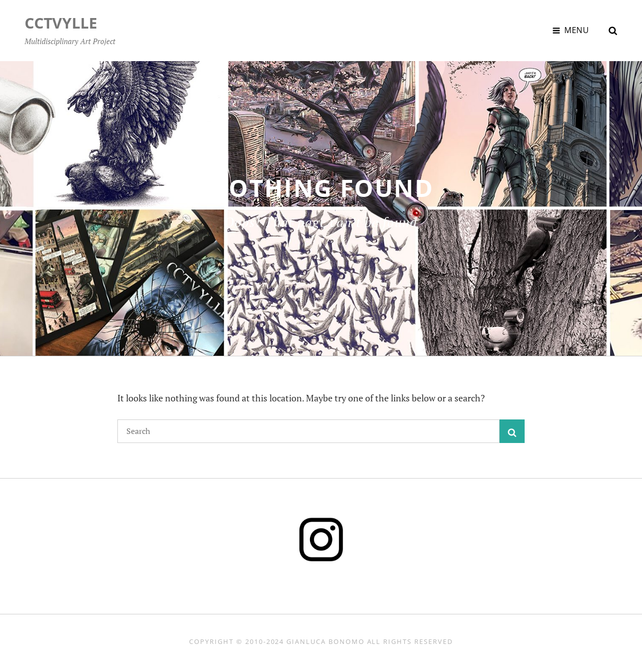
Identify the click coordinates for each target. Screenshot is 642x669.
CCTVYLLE (61, 23)
